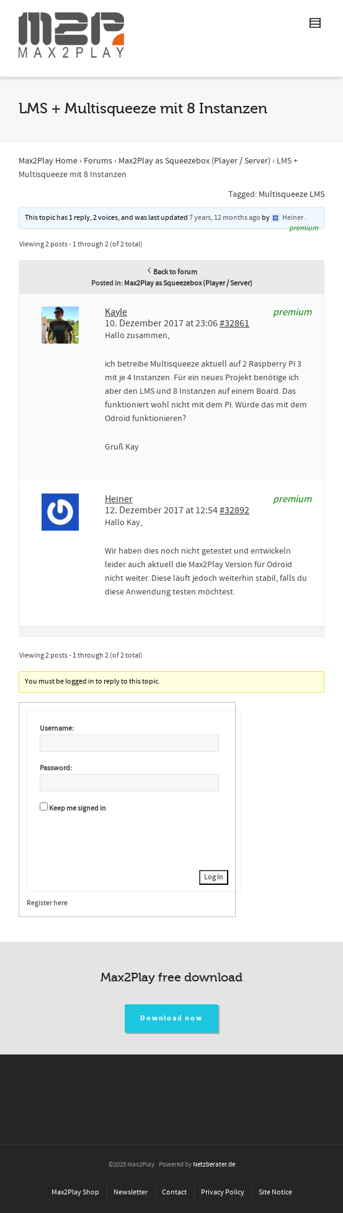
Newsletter (131, 1192)
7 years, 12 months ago (225, 217)
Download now (171, 1018)
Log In (213, 877)
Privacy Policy (222, 1192)
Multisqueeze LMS (291, 194)
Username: (57, 728)
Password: (56, 768)
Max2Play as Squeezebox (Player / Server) (194, 161)
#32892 (234, 510)
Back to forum (171, 272)
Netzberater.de (214, 1164)
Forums (98, 161)
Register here (47, 903)
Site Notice (275, 1192)
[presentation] (134, 839)
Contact (174, 1192)
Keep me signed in (77, 808)
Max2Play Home (48, 161)
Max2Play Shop (75, 1192)
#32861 (234, 323)
